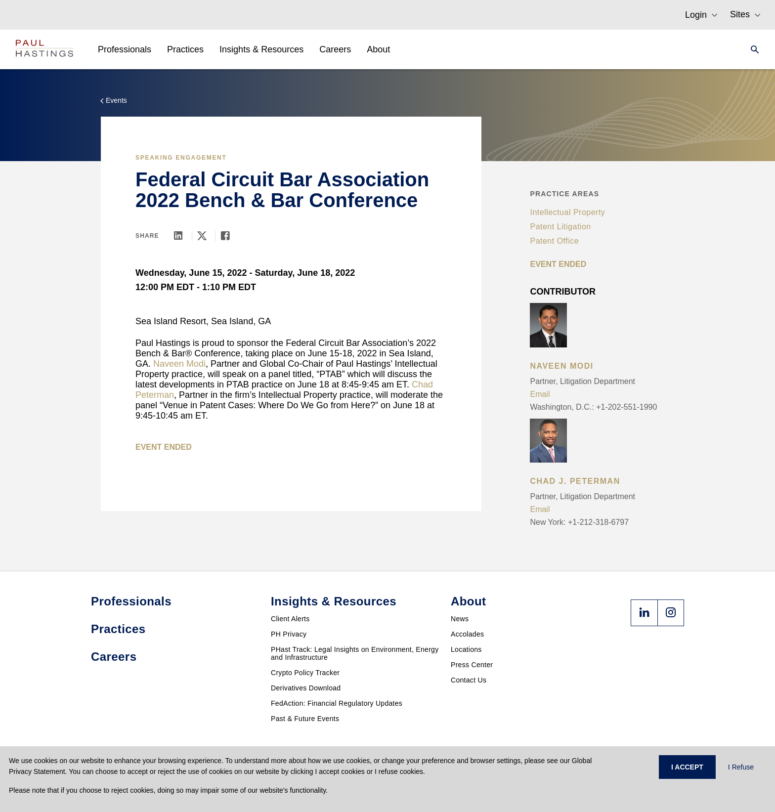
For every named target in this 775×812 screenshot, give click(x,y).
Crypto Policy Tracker (305, 673)
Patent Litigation (560, 226)
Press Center (472, 665)
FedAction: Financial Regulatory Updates (336, 703)
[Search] (751, 49)
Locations (466, 649)
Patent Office (554, 241)
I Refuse (741, 767)
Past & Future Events (305, 719)
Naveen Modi (179, 364)
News (460, 619)
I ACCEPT (687, 767)
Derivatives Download (306, 688)
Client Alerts (290, 619)
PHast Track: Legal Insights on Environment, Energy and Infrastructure (355, 653)
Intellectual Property (567, 212)
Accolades (467, 634)
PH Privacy (288, 634)
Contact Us (468, 680)
